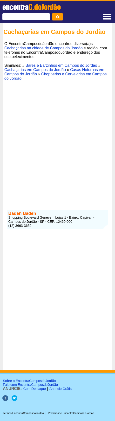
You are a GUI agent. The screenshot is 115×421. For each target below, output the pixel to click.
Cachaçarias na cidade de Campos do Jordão (43, 48)
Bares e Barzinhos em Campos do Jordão (61, 65)
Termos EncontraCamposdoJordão (23, 413)
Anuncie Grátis (60, 389)
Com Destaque (34, 389)
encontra (31, 7)
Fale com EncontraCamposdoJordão (30, 385)
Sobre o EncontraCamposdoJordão (29, 381)
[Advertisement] (57, 139)
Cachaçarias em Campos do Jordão (35, 70)
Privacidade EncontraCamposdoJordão (71, 413)
